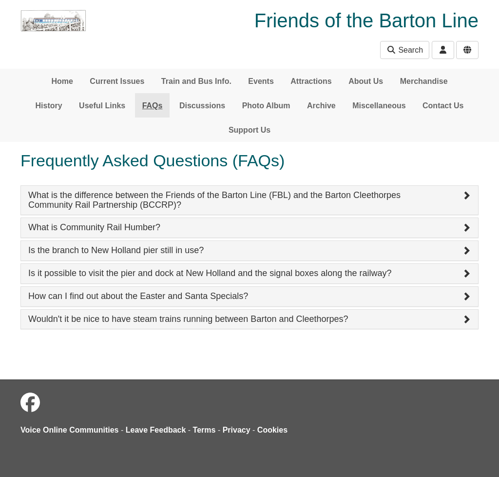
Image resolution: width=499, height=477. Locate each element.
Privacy (236, 430)
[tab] (249, 200)
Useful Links (102, 105)
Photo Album (266, 105)
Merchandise (424, 81)
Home (62, 81)
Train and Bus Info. (196, 81)
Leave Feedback (156, 430)
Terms (204, 430)
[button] (249, 200)
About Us (365, 81)
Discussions (202, 105)
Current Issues (117, 81)
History (49, 105)
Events (260, 81)
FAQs (152, 105)
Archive (321, 105)
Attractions (310, 81)
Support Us (249, 130)
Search (404, 50)
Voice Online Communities (69, 430)
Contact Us (442, 105)
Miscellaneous (378, 105)
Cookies (272, 430)
